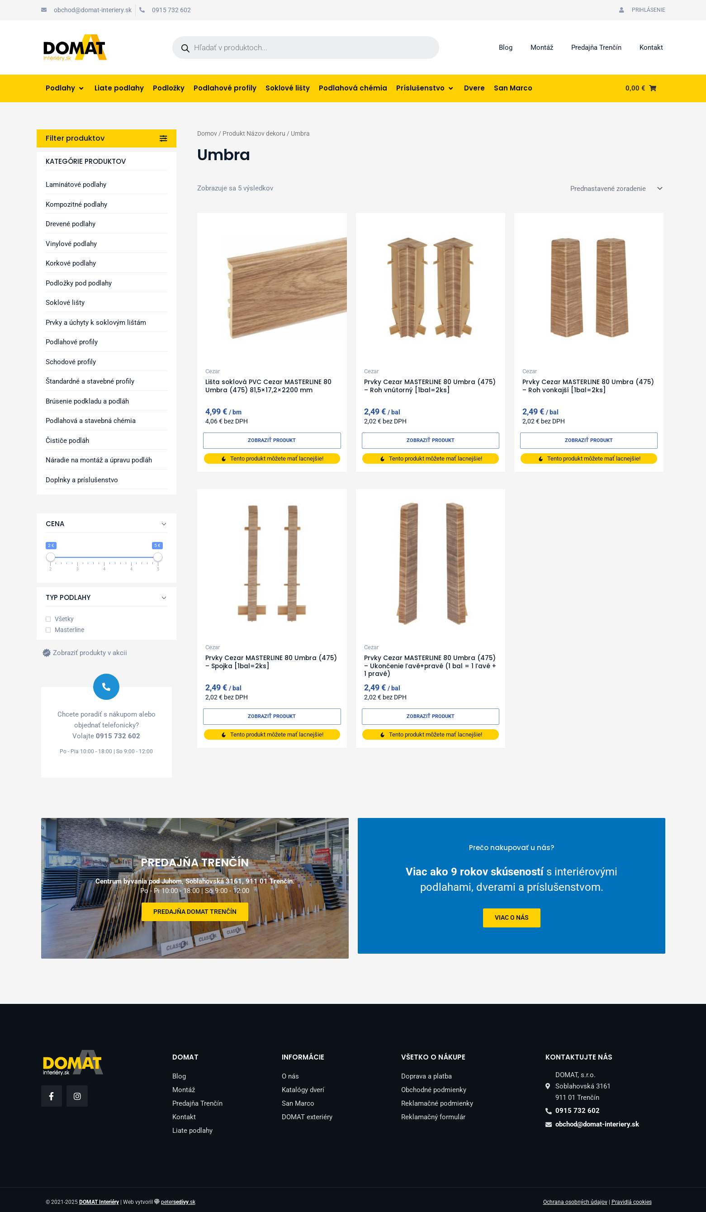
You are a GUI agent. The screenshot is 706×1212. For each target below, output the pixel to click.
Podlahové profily (72, 342)
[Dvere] (474, 88)
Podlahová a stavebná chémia (91, 421)
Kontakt (651, 47)
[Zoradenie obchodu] (614, 188)
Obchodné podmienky (433, 1085)
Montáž (542, 47)
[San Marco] (513, 88)
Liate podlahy (192, 1126)
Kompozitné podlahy (76, 204)
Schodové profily (71, 362)
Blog (505, 47)
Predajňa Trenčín (596, 47)
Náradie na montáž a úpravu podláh (99, 460)
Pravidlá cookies (631, 1197)
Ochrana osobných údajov (575, 1197)
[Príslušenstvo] (426, 88)
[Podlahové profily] (225, 88)
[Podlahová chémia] (353, 88)
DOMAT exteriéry (307, 1112)
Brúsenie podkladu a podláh (87, 401)
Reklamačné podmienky (437, 1098)
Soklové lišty (65, 303)
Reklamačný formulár (433, 1112)
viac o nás (511, 918)
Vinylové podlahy (71, 244)
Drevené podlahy (70, 224)
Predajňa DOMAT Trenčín (195, 909)
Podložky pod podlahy (79, 283)
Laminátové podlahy (76, 185)
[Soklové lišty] (287, 88)
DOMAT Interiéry (99, 1197)
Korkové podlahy (71, 263)
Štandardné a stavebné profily (90, 381)
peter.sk (178, 1197)
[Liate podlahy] (119, 88)
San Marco (298, 1098)
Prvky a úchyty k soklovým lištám (96, 322)
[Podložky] (168, 88)
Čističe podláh (67, 441)
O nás (290, 1071)
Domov (207, 133)
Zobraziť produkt (272, 441)
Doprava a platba (426, 1071)
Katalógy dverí (303, 1085)
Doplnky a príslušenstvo (82, 480)
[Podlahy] (65, 88)
